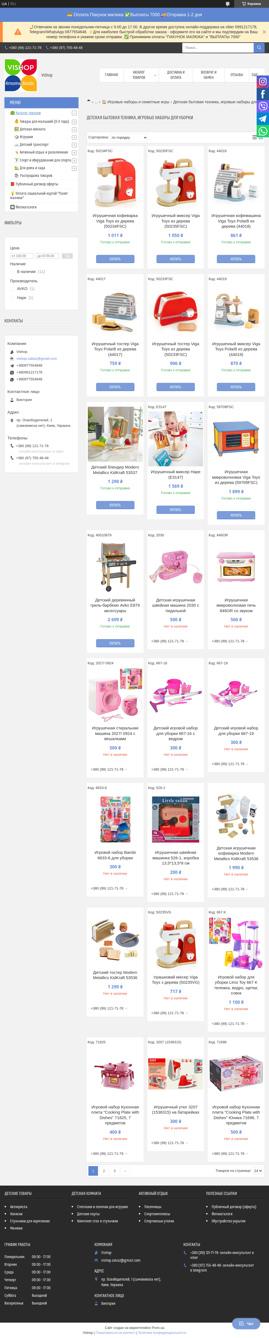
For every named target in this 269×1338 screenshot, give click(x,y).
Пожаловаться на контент (115, 1333)
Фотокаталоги (222, 1214)
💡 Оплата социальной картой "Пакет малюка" (39, 195)
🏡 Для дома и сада (29, 168)
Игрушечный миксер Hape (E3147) (176, 474)
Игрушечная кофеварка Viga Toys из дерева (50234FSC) (115, 220)
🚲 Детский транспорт (31, 145)
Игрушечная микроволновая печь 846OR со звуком (236, 605)
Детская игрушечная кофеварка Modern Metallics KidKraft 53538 (236, 853)
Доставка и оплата (176, 75)
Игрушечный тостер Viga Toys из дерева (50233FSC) (175, 349)
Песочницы (152, 1207)
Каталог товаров (139, 75)
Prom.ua (158, 1328)
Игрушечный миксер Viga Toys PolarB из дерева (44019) (236, 349)
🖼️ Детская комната (30, 129)
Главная (111, 75)
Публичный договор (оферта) (234, 1207)
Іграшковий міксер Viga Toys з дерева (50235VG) (176, 980)
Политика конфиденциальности (162, 1333)
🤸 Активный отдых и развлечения (41, 152)
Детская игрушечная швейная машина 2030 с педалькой (175, 605)
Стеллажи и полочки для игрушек (102, 1207)
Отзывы (237, 75)
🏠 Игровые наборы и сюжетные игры (135, 102)
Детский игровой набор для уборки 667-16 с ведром (176, 733)
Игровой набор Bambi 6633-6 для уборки (115, 855)
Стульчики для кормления (30, 1221)
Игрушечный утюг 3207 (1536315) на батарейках (175, 1110)
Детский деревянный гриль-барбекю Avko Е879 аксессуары (115, 605)
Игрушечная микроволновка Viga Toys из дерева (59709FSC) (236, 477)
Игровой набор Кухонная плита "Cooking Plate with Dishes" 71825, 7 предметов (115, 1115)
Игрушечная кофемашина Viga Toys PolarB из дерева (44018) (236, 220)
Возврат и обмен (209, 75)
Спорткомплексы (157, 1214)
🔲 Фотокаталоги (23, 207)
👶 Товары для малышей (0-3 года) (41, 121)
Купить (115, 259)
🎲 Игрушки (23, 137)
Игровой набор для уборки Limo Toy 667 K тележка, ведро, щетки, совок (236, 985)
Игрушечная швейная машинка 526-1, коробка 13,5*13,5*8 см (175, 857)
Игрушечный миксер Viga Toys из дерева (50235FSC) (176, 220)
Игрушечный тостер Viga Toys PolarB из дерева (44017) (115, 349)
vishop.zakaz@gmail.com (36, 358)
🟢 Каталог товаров (25, 113)
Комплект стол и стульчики (97, 1221)
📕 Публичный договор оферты (34, 184)
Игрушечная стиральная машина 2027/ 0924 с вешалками (115, 733)
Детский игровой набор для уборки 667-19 (236, 731)
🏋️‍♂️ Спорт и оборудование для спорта (42, 160)
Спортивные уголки (159, 1221)
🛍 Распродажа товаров (33, 176)
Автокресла (18, 1207)
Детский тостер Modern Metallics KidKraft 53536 (115, 975)
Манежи (16, 1228)
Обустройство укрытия (228, 1221)
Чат (246, 1323)
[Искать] (259, 48)
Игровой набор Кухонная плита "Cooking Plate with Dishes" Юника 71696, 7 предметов (236, 1115)
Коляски (16, 1214)
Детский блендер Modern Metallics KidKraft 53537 (115, 470)
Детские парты (88, 1214)
